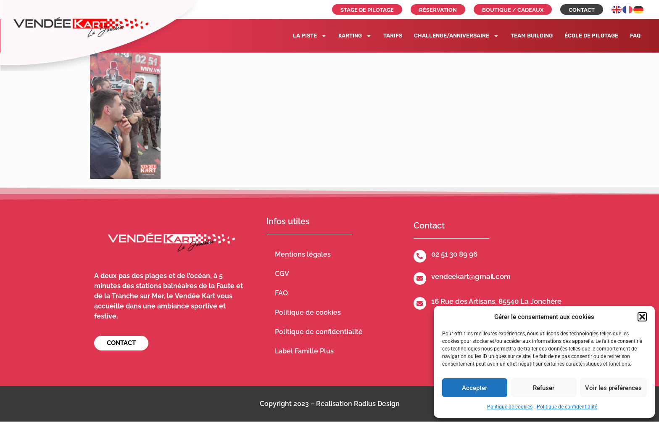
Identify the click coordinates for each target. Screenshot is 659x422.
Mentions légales (303, 254)
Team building (532, 35)
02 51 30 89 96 (454, 254)
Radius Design (377, 404)
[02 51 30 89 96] (420, 256)
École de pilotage (591, 35)
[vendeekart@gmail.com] (420, 278)
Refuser (543, 388)
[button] (642, 317)
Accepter (474, 388)
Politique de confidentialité (567, 407)
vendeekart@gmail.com (471, 276)
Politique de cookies (509, 407)
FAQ (635, 35)
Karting (355, 36)
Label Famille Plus (304, 351)
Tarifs (392, 35)
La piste (310, 36)
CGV (282, 274)
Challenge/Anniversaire (456, 36)
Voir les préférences (613, 388)
